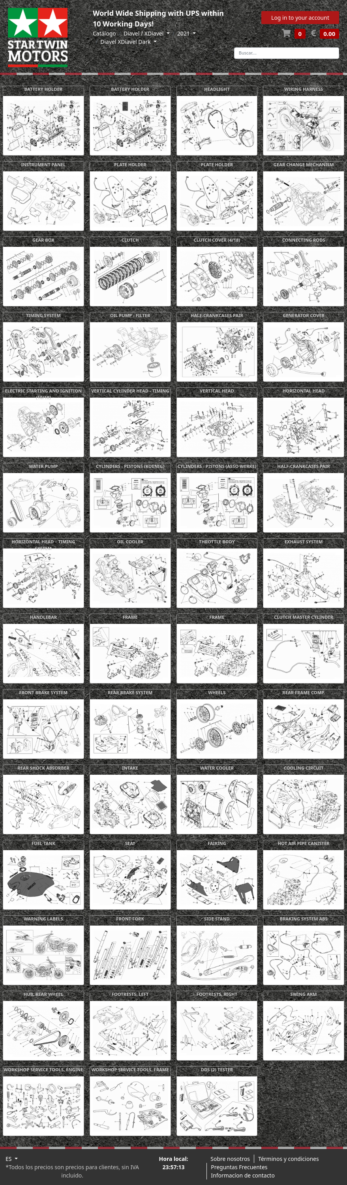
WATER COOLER (217, 768)
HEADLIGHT (216, 89)
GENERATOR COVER (303, 315)
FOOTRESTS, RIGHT (217, 994)
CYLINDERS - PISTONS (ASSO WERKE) (217, 466)
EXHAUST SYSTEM (304, 542)
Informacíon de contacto (243, 1175)
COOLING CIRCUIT (304, 768)
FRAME (130, 617)
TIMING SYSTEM (43, 315)
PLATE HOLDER (130, 164)
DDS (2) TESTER (217, 1069)
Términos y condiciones (288, 1158)
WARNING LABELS (43, 919)
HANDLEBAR (43, 617)
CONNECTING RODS (303, 240)
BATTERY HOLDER (43, 89)
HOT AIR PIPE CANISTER (304, 843)
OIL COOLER (130, 542)
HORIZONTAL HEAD (304, 391)
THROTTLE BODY (217, 542)
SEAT (130, 843)
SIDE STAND (217, 919)
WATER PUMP (43, 466)
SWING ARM (304, 994)
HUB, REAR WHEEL (43, 994)
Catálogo (104, 33)
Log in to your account (300, 17)
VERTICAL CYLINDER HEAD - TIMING (130, 391)
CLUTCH (130, 240)
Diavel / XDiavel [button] (144, 33)
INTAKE (130, 768)
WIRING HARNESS (303, 89)
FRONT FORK (130, 919)
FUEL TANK (43, 843)
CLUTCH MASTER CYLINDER (303, 617)
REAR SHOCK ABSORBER (43, 768)
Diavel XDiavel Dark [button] (126, 41)
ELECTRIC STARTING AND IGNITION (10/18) (43, 394)
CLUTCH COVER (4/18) (217, 240)
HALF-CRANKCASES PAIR (217, 315)
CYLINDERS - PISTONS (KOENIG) (130, 466)
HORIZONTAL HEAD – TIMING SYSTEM (43, 545)
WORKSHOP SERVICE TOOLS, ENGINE (43, 1069)
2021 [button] (184, 33)
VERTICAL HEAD (217, 391)
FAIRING (217, 843)
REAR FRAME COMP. (303, 692)
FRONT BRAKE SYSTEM (43, 692)
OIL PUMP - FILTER (130, 315)
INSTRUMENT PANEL (43, 164)
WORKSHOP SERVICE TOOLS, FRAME (130, 1069)
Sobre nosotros (230, 1158)
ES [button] (9, 1158)
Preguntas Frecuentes (239, 1167)
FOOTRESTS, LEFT (130, 994)
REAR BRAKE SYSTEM (130, 692)
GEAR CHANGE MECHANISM (304, 164)
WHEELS (216, 692)
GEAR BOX (43, 240)
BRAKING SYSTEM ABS (303, 919)
